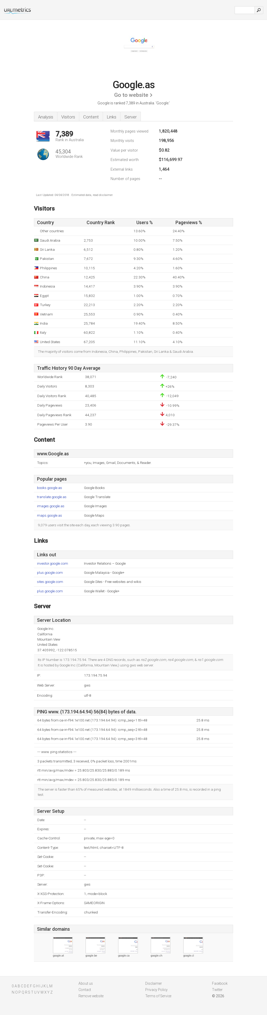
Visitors (68, 117)
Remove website (91, 996)
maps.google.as (49, 515)
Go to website (131, 95)
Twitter (217, 990)
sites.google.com (50, 582)
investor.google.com (52, 563)
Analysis (45, 117)
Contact (84, 990)
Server (130, 117)
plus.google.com (50, 573)
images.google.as (50, 506)
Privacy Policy (156, 990)
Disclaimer (153, 983)
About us (85, 983)
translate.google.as (51, 497)
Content (91, 117)
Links (111, 117)
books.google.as (49, 488)
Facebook (220, 983)
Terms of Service (158, 996)
